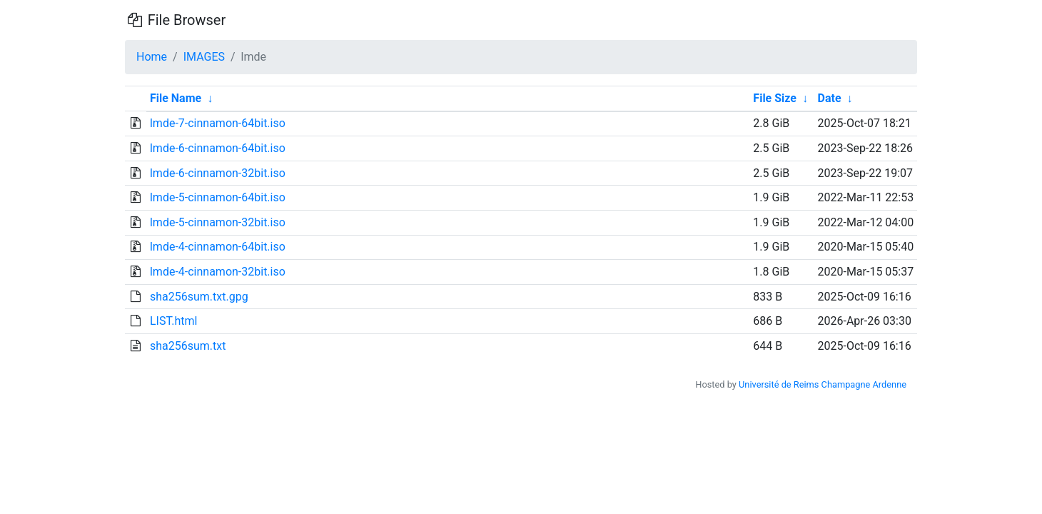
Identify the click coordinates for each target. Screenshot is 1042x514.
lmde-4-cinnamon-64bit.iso (217, 246)
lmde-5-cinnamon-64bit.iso (217, 197)
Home (151, 57)
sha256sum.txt (188, 346)
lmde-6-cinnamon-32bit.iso (217, 173)
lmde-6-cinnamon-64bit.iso (217, 148)
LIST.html (174, 321)
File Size (774, 98)
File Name (175, 98)
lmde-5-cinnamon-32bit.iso (217, 222)
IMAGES (204, 57)
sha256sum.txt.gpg (199, 296)
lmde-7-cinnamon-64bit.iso (217, 123)
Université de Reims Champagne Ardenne (822, 384)
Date (829, 98)
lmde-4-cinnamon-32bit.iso (217, 271)
